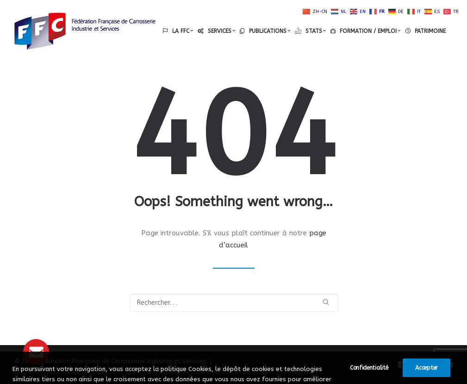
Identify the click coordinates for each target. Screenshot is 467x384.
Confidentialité (369, 379)
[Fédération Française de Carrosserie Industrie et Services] (85, 31)
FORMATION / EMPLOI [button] (370, 31)
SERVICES (221, 31)
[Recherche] (234, 303)
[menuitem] (178, 31)
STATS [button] (315, 31)
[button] (326, 302)
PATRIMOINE (430, 31)
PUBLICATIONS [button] (269, 31)
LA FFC (182, 31)
